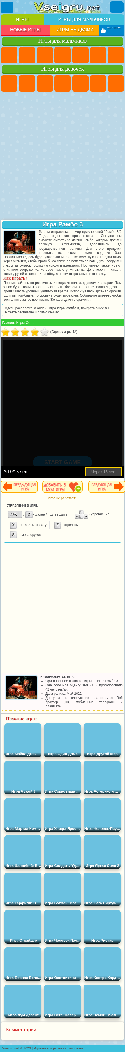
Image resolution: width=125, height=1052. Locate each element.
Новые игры (25, 30)
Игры (22, 19)
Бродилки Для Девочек (116, 83)
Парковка (9, 55)
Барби (62, 83)
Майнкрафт (116, 55)
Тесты (80, 83)
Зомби (80, 55)
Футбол (27, 55)
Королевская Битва (98, 55)
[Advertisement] (62, 156)
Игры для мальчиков (84, 19)
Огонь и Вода (45, 83)
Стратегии (45, 55)
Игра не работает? (62, 498)
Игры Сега (25, 322)
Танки (62, 55)
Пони (9, 83)
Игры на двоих (74, 30)
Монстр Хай (98, 83)
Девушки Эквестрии (27, 83)
